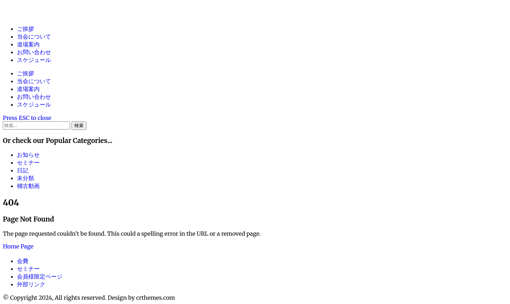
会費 (22, 260)
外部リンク (31, 284)
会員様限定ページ (39, 276)
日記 (22, 170)
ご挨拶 (25, 28)
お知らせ (28, 154)
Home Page (18, 246)
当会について (34, 36)
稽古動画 (28, 185)
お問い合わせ (34, 52)
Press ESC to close (27, 117)
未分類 (25, 178)
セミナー (28, 162)
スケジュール (34, 59)
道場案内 (28, 44)
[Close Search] (27, 117)
